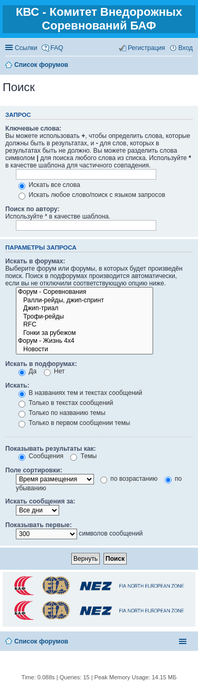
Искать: (17, 385)
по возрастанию (129, 478)
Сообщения (40, 456)
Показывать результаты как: (50, 448)
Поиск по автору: (32, 209)
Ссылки (26, 48)
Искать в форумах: (35, 261)
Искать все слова (49, 185)
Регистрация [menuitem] (146, 48)
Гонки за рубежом (84, 333)
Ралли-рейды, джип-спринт (84, 300)
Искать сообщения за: (40, 501)
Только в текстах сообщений (65, 403)
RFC (84, 325)
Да (27, 371)
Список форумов (41, 641)
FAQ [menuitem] (57, 48)
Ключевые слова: (33, 128)
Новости (84, 349)
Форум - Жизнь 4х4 (84, 341)
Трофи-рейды (84, 317)
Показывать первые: (38, 525)
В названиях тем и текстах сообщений (80, 393)
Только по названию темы (62, 413)
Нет (54, 371)
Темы (83, 456)
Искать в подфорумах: (41, 364)
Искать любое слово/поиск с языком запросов (91, 195)
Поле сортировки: (33, 470)
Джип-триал (84, 308)
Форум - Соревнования (84, 292)
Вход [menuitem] (185, 48)
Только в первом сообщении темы (74, 423)
